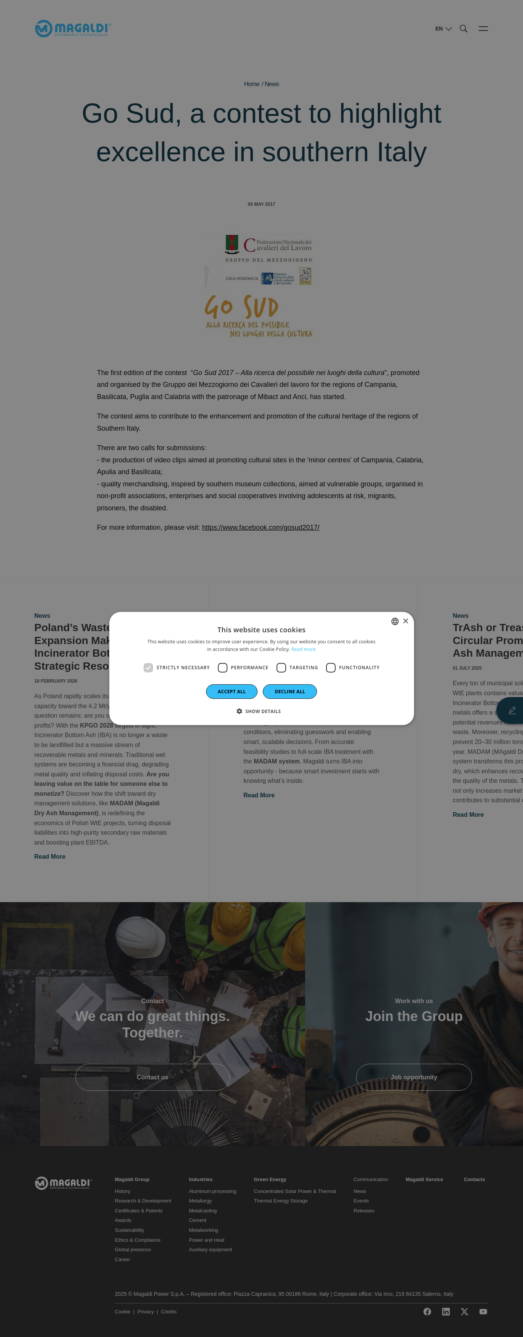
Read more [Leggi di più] (303, 649)
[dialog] (261, 668)
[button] (261, 710)
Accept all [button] (232, 691)
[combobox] (395, 621)
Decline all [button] (290, 691)
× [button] (405, 621)
